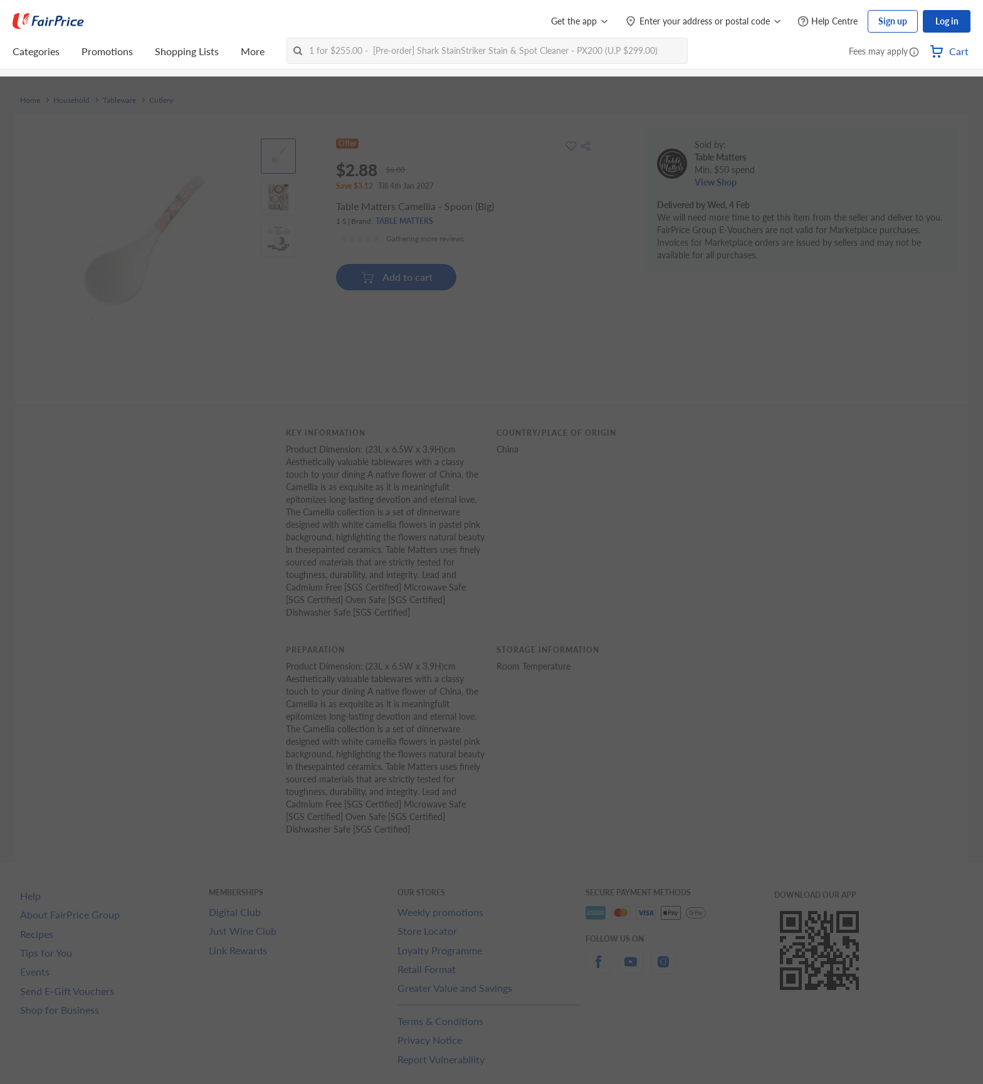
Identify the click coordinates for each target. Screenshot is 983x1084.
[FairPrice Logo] (48, 21)
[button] (914, 52)
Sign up (892, 21)
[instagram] (663, 969)
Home (30, 100)
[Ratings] (402, 239)
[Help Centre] (827, 22)
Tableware (119, 100)
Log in (947, 21)
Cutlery (161, 100)
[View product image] (278, 156)
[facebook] (598, 969)
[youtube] (630, 969)
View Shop (716, 182)
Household (71, 100)
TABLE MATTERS (404, 221)
